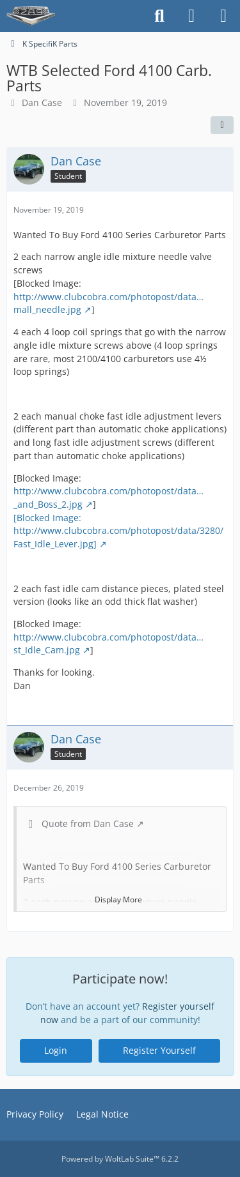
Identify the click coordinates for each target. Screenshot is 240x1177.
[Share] (222, 125)
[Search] (159, 16)
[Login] (191, 16)
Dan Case (42, 102)
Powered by (120, 1158)
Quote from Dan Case (88, 823)
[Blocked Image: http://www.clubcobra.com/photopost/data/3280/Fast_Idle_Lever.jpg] (118, 530)
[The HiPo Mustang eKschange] (31, 16)
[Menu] (223, 16)
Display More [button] (118, 898)
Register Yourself (159, 1050)
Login (55, 1050)
